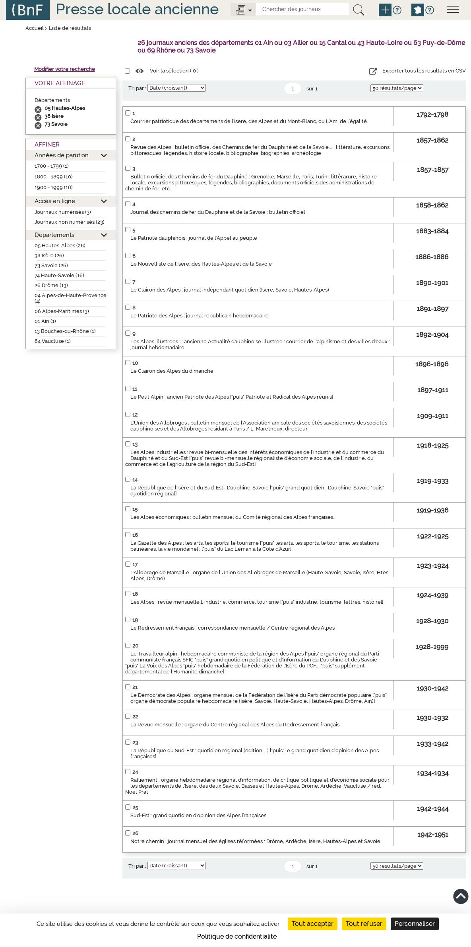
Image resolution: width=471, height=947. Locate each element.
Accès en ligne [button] (55, 201)
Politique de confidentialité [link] (237, 936)
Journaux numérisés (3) (63, 212)
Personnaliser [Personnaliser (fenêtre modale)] (415, 923)
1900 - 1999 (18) (54, 187)
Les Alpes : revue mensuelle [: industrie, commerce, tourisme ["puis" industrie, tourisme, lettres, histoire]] (256, 602)
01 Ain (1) (45, 321)
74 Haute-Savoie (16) (59, 275)
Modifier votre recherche (64, 69)
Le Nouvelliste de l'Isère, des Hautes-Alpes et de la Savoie (201, 264)
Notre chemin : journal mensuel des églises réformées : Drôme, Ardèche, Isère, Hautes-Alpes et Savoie (255, 841)
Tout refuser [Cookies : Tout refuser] (364, 923)
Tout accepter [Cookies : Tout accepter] (312, 923)
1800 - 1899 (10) (54, 177)
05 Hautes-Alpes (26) (60, 245)
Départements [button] (54, 234)
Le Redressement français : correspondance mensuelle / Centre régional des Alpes (232, 628)
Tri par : (137, 88)
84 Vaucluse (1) (53, 341)
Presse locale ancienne (137, 9)
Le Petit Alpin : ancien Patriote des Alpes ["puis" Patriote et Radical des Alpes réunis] (231, 397)
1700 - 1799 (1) (52, 166)
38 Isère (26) (49, 255)
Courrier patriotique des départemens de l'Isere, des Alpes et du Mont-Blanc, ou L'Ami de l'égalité (248, 121)
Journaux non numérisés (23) (70, 222)
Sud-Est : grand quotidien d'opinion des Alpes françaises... (200, 815)
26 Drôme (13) (51, 285)
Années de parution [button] (62, 155)
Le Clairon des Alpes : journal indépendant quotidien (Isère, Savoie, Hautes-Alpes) (229, 290)
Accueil (34, 28)
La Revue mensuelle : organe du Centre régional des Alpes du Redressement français (234, 725)
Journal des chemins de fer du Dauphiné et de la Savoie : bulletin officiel (217, 212)
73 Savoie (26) (51, 265)
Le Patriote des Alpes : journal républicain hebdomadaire (199, 316)
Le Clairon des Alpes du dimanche (171, 371)
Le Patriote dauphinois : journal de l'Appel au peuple (193, 238)
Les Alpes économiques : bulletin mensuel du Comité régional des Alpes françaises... (233, 517)
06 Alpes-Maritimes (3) (62, 311)
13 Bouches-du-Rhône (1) (65, 331)
